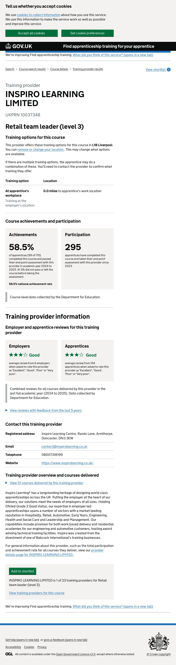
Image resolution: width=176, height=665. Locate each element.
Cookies (29, 647)
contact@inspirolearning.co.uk (64, 446)
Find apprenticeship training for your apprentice (108, 46)
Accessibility (13, 647)
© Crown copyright (159, 654)
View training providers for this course (36, 593)
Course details (59, 69)
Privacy (41, 647)
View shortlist (158, 70)
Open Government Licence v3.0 (75, 654)
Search (9, 69)
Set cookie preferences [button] (87, 33)
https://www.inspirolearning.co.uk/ (68, 463)
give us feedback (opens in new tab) (65, 639)
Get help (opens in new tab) (22, 639)
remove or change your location (40, 149)
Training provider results (88, 69)
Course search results (32, 69)
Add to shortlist (22, 571)
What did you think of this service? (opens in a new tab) (113, 55)
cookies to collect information (38, 15)
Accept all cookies (31, 33)
